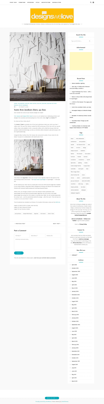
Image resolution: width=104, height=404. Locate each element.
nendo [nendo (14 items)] (78, 177)
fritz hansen (43, 213)
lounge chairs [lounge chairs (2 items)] (87, 165)
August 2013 (75, 301)
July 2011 (74, 367)
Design (44, 103)
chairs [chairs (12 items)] (72, 147)
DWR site (58, 202)
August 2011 (75, 364)
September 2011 (76, 361)
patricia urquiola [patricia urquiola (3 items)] (86, 177)
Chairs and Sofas (30, 103)
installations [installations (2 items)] (81, 159)
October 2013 (75, 298)
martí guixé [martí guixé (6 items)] (80, 168)
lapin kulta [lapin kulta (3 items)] (73, 162)
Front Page (13, 2)
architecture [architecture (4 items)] (73, 141)
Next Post (56, 223)
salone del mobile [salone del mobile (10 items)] (86, 180)
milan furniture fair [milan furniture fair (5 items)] (75, 174)
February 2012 (75, 344)
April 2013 (74, 308)
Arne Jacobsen (19, 103)
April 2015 (74, 284)
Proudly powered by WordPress (43, 401)
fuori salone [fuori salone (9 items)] (87, 153)
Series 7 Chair (51, 213)
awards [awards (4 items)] (72, 144)
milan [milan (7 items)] (87, 168)
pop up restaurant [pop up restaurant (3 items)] (75, 180)
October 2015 (75, 268)
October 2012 (75, 321)
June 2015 (74, 278)
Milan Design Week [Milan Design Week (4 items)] (75, 171)
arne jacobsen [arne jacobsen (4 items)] (82, 141)
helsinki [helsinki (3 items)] (79, 156)
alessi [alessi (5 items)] (72, 138)
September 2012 (76, 324)
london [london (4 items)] (86, 162)
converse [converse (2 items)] (78, 147)
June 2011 (74, 371)
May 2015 (74, 281)
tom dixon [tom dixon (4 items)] (83, 186)
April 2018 (74, 264)
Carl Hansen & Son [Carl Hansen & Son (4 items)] (81, 144)
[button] (90, 2)
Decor (39, 103)
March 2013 (75, 311)
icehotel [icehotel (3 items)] (85, 156)
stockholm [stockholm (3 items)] (73, 183)
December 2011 (75, 351)
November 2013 (76, 294)
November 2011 (75, 354)
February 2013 (75, 314)
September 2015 (76, 271)
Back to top (52, 398)
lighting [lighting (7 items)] (80, 162)
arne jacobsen (18, 213)
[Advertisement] (81, 61)
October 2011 (75, 357)
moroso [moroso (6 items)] (72, 177)
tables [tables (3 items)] (87, 183)
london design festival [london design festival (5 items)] (76, 165)
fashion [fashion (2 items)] (72, 153)
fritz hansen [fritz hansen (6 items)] (79, 153)
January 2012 (75, 347)
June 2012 (74, 331)
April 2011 (74, 377)
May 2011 (74, 374)
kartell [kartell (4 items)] (88, 159)
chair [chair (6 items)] (89, 144)
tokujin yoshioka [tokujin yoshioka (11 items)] (74, 186)
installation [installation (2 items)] (73, 159)
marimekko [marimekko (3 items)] (73, 168)
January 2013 (75, 317)
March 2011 (74, 381)
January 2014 (75, 291)
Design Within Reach (27, 116)
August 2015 (75, 274)
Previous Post (20, 223)
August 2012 (75, 327)
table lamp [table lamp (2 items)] (80, 183)
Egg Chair (36, 213)
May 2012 (74, 334)
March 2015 (74, 288)
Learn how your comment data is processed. (45, 257)
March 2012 (74, 341)
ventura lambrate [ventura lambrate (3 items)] (75, 190)
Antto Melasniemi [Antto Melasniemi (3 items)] (80, 138)
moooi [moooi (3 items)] (83, 174)
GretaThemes (65, 401)
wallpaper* (74, 255)
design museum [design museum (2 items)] (74, 150)
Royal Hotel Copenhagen (40, 179)
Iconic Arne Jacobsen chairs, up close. (81, 107)
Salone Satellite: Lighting (78, 83)
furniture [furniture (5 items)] (73, 156)
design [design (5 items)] (84, 147)
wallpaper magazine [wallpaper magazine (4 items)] (75, 193)
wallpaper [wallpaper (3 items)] (83, 190)
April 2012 (74, 338)
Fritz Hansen (23, 105)
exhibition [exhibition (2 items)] (83, 150)
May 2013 (74, 304)
